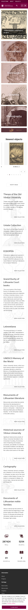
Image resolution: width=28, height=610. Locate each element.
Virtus (3, 593)
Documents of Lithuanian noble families (12, 501)
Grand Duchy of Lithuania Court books (11, 282)
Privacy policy (11, 603)
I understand (14, 607)
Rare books (14, 72)
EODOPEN (8, 251)
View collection (19, 217)
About (12, 1)
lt (22, 5)
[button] (12, 38)
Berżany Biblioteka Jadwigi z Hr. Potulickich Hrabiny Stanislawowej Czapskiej (14, 167)
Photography (14, 116)
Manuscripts (14, 51)
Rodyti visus (14, 184)
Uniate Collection (12, 225)
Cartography (9, 466)
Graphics (14, 94)
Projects (18, 1)
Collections (4, 1)
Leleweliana (9, 326)
